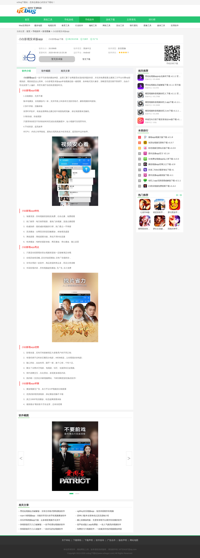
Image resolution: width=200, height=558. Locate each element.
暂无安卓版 (56, 59)
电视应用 (52, 25)
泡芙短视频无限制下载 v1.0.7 (161, 142)
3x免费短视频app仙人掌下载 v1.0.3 (163, 159)
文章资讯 (131, 19)
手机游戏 (68, 19)
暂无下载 (86, 59)
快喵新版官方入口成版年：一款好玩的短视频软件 (41, 529)
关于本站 (66, 540)
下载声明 (88, 540)
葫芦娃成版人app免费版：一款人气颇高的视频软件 (99, 524)
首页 (27, 19)
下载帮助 (77, 540)
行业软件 (79, 25)
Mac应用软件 (24, 25)
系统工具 (47, 19)
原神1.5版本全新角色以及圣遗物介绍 (93, 515)
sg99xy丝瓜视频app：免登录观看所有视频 (95, 511)
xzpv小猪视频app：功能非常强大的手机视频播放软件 (43, 515)
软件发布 (100, 540)
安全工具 (120, 25)
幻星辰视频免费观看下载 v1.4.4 (162, 186)
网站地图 (134, 540)
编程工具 (93, 25)
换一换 (179, 195)
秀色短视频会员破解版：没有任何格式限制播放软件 (42, 511)
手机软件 (89, 19)
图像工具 (147, 25)
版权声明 (123, 540)
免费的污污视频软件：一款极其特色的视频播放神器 (99, 529)
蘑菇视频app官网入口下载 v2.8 (161, 164)
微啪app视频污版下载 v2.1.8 (160, 137)
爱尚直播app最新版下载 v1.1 (160, 175)
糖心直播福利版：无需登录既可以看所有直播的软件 (99, 520)
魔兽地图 (38, 25)
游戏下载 (110, 19)
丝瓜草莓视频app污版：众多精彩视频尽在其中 (40, 520)
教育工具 (65, 25)
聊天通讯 (134, 25)
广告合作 (111, 540)
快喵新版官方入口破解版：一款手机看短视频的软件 (42, 524)
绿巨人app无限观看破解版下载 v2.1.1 (164, 180)
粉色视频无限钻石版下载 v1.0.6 (162, 148)
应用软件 (175, 25)
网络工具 (106, 25)
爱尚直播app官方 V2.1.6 (158, 153)
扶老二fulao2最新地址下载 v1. (161, 170)
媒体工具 (161, 25)
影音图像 (46, 31)
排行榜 (152, 19)
